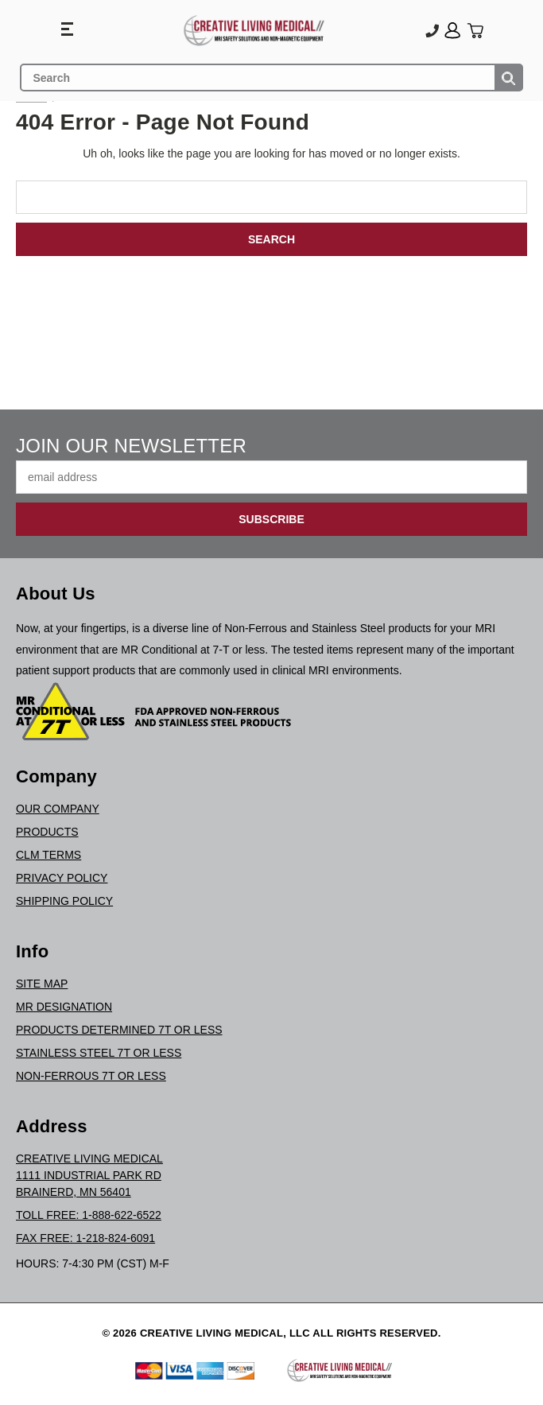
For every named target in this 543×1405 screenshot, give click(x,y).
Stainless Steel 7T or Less (98, 1052)
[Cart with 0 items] (475, 30)
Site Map (42, 983)
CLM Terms (48, 854)
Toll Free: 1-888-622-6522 (88, 1215)
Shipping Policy (64, 901)
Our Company (57, 808)
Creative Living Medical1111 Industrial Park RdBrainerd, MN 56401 (89, 1175)
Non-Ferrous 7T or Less (91, 1075)
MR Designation (64, 1006)
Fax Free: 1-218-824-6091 (85, 1238)
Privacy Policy (61, 877)
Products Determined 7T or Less (119, 1029)
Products (47, 831)
